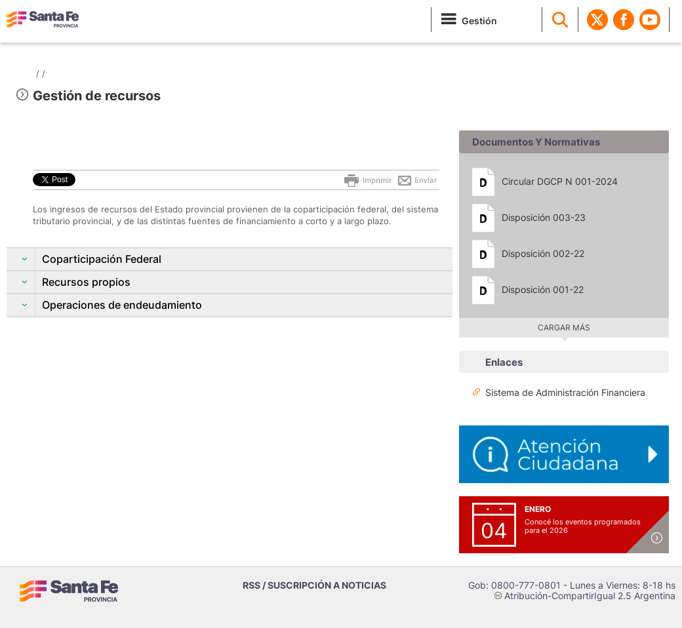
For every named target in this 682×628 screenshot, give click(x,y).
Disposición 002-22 (543, 253)
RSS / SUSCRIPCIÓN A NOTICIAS (314, 585)
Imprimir (366, 180)
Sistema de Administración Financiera (565, 392)
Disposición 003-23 (544, 217)
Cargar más (564, 327)
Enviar (417, 180)
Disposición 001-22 (543, 289)
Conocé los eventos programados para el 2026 (583, 526)
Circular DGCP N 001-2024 (560, 181)
